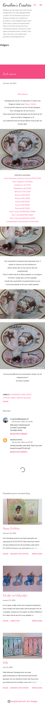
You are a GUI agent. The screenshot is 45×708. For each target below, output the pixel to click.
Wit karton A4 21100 (22, 192)
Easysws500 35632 (22, 202)
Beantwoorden (18, 434)
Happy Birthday (11, 528)
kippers (6, 398)
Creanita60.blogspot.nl (19, 419)
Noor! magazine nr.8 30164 (23, 182)
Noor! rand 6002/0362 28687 (22, 215)
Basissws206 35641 (22, 195)
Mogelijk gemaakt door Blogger (23, 701)
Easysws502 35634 (22, 208)
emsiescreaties (16, 440)
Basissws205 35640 (22, 198)
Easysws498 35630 (22, 205)
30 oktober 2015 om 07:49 (22, 442)
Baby (5, 662)
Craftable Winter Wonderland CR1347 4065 (22, 221)
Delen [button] (5, 401)
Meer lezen (37, 554)
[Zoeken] (34, 4)
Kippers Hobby (30, 104)
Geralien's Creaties (17, 4)
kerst (28, 394)
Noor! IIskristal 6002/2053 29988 (22, 218)
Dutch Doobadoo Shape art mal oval (22, 178)
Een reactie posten (19, 554)
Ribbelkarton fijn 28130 (22, 188)
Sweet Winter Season (20, 398)
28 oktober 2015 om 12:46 (22, 422)
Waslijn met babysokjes (15, 595)
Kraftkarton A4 (22, 185)
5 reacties (15, 621)
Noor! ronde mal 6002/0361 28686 (22, 211)
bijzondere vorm (17, 394)
